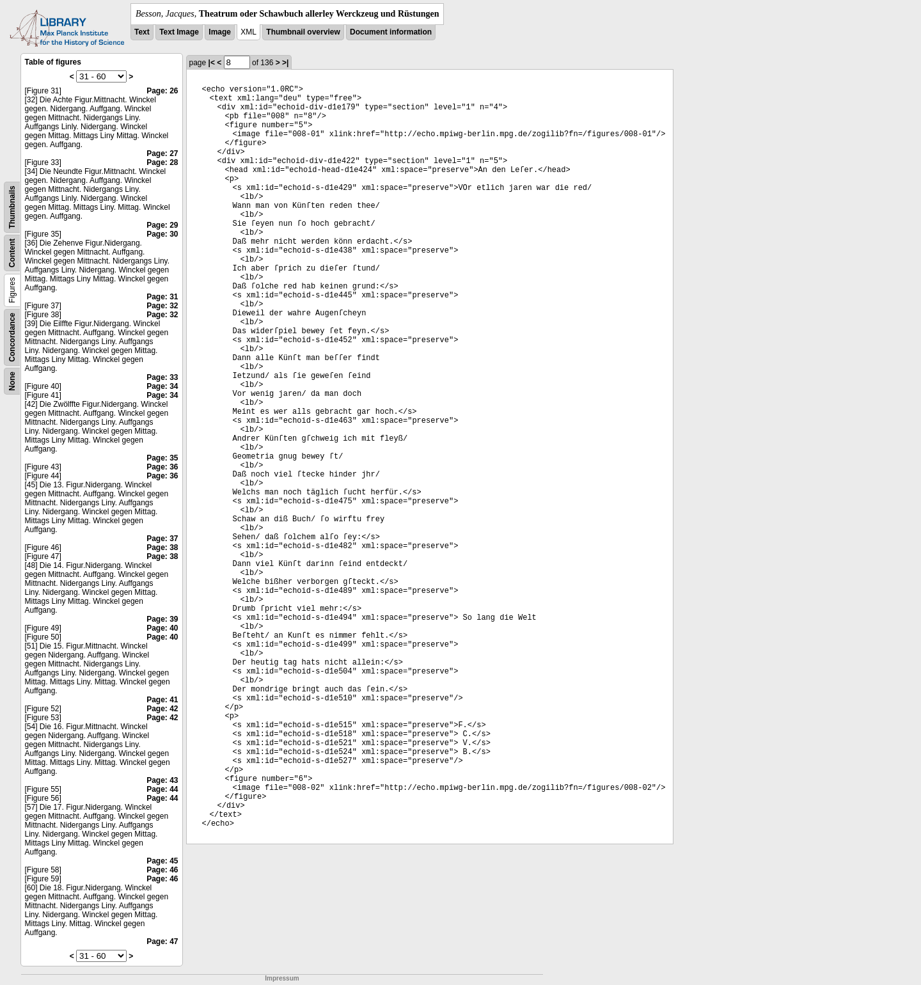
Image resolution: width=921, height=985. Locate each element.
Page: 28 (162, 162)
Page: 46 (162, 869)
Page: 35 (162, 457)
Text (142, 32)
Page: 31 (162, 296)
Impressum (282, 978)
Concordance (12, 337)
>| (285, 62)
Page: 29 (162, 225)
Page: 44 (162, 789)
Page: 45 (162, 860)
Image (220, 32)
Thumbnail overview (303, 32)
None (12, 381)
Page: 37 (162, 538)
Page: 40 (162, 628)
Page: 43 (162, 780)
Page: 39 (162, 619)
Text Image (179, 32)
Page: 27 (162, 153)
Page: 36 (162, 466)
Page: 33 (162, 377)
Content (12, 253)
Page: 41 (162, 699)
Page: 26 (162, 90)
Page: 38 (162, 547)
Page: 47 (162, 941)
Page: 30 (162, 234)
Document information (391, 32)
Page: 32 (162, 305)
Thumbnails (12, 206)
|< (212, 62)
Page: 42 (162, 708)
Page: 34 (162, 386)
